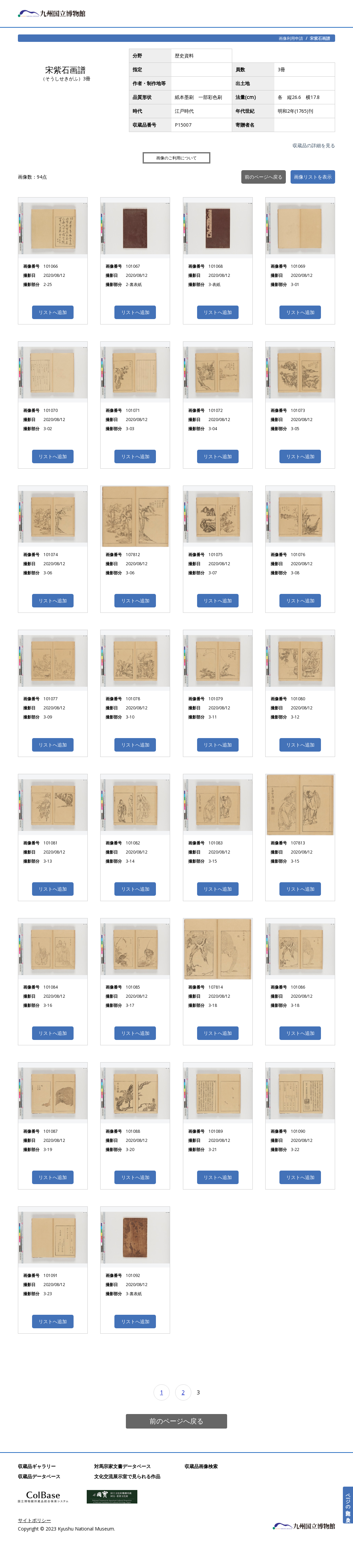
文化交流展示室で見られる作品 (127, 1476)
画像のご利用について (176, 158)
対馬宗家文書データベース (122, 1466)
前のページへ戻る (176, 1421)
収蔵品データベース (39, 1476)
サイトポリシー (34, 1520)
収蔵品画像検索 (201, 1466)
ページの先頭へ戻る (348, 1505)
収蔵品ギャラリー (37, 1466)
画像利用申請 (291, 38)
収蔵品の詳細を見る (314, 145)
